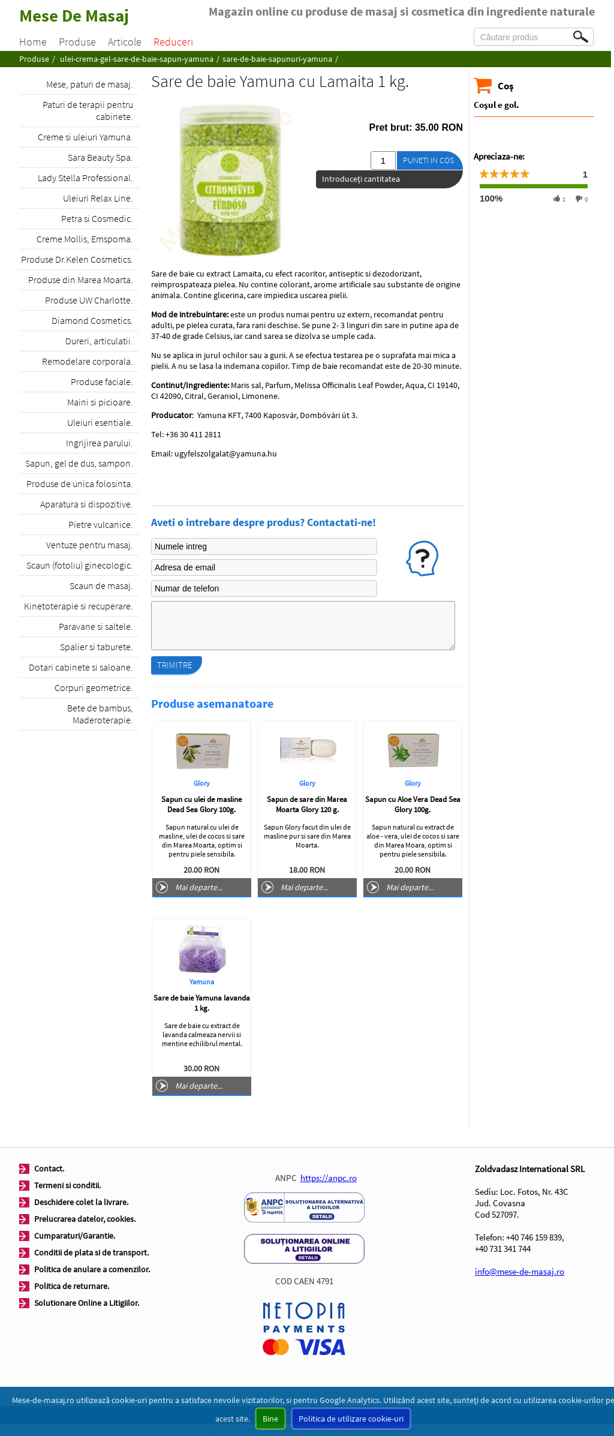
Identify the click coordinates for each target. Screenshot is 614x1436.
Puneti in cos (428, 160)
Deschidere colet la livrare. (81, 1202)
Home (33, 42)
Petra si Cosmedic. (97, 218)
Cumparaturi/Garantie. (74, 1235)
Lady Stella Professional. (85, 178)
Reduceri (173, 42)
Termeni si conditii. (67, 1185)
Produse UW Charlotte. (89, 300)
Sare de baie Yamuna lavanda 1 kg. (202, 1003)
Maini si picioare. (100, 402)
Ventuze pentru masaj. (89, 545)
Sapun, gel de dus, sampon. (79, 463)
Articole (125, 42)
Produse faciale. (102, 381)
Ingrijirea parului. (99, 443)
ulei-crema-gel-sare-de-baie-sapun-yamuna (136, 58)
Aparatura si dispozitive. (86, 504)
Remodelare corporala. (87, 361)
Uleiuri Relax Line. (98, 198)
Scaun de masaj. (101, 585)
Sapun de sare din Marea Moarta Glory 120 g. (307, 804)
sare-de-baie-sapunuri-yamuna (277, 58)
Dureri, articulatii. (99, 341)
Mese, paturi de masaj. (89, 84)
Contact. (49, 1168)
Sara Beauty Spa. (100, 157)
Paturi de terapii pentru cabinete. (88, 110)
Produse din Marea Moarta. (80, 280)
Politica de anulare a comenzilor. (92, 1269)
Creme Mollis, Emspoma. (85, 239)
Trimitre (174, 665)
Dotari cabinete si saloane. (81, 667)
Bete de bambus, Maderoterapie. (100, 714)
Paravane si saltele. (96, 626)
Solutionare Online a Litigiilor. (86, 1302)
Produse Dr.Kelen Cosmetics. (77, 259)
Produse (77, 42)
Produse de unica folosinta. (79, 483)
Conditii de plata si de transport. (91, 1252)
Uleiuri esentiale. (100, 422)
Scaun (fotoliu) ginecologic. (79, 565)
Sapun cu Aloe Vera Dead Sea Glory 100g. (412, 804)
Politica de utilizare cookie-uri (351, 1418)
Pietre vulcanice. (100, 524)
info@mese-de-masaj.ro (519, 1271)
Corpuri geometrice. (94, 687)
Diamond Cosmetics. (92, 320)
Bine (270, 1418)
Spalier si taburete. (96, 647)
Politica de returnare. (71, 1286)
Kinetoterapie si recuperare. (78, 606)
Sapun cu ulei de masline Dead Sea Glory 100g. (201, 804)
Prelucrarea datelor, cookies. (85, 1218)
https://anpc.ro (328, 1177)
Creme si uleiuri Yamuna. (85, 137)
